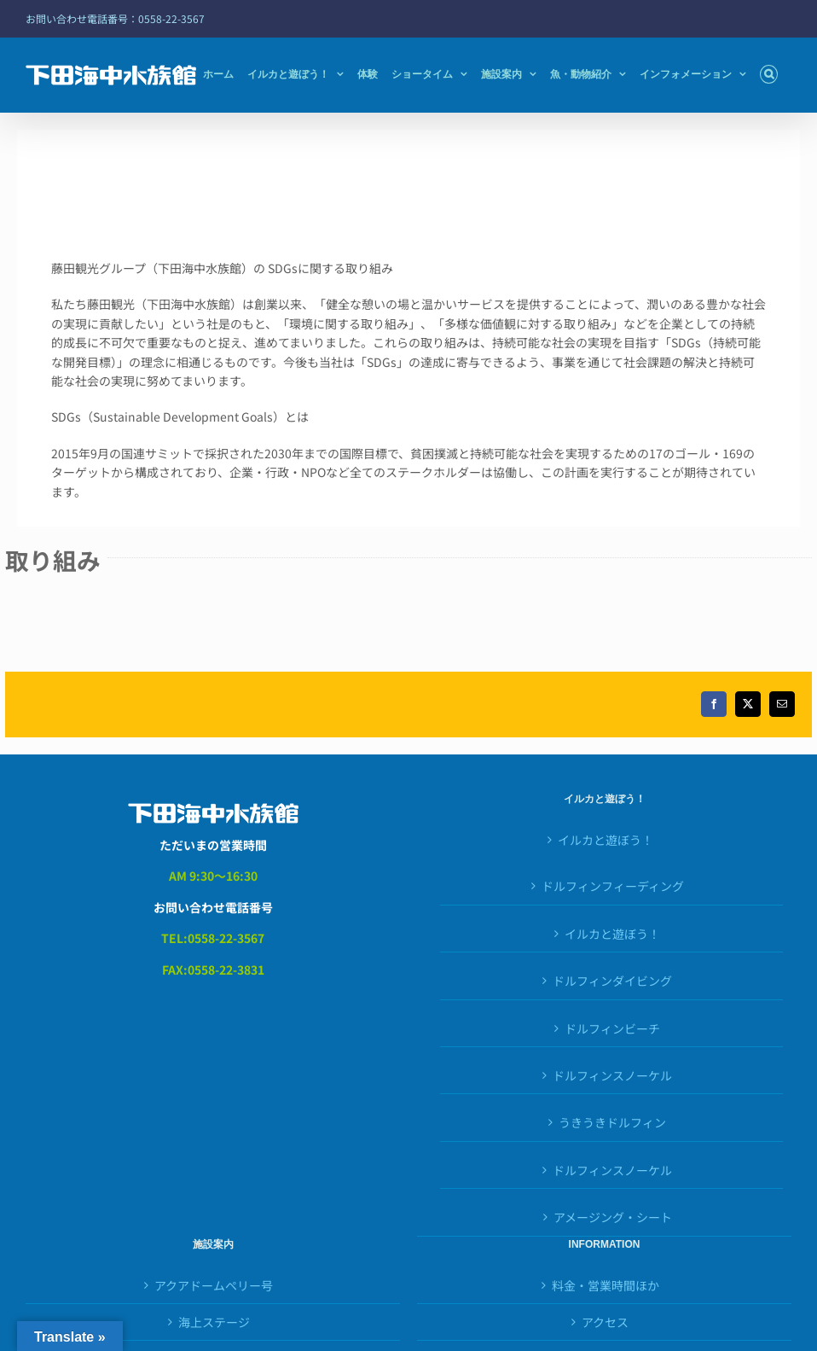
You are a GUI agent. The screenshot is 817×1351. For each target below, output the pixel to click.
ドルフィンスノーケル (612, 1170)
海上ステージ (214, 1322)
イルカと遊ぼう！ (605, 839)
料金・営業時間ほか (605, 1285)
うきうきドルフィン (612, 1122)
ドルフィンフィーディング (613, 885)
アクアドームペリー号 (213, 1285)
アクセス (605, 1322)
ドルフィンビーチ (612, 1028)
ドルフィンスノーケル (612, 1075)
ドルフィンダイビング (612, 980)
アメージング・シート (612, 1217)
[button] (769, 74)
